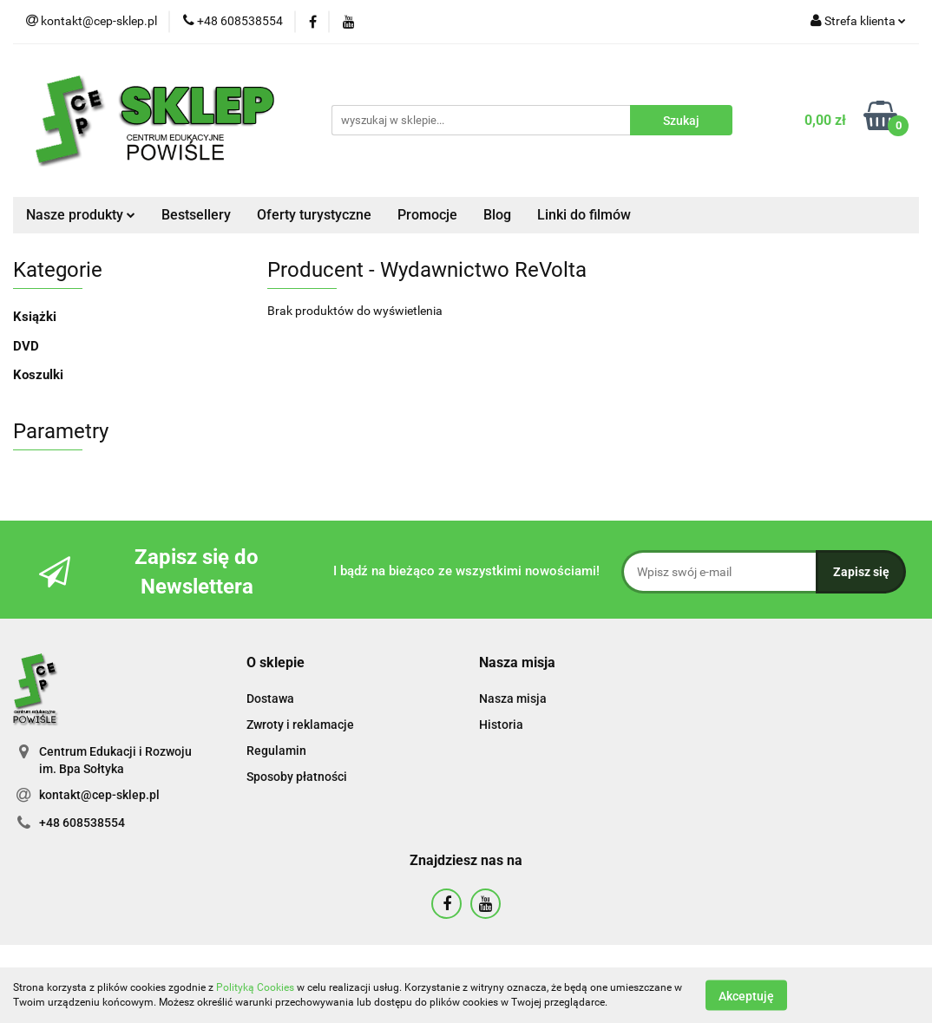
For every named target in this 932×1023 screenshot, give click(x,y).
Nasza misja (513, 698)
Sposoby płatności (296, 777)
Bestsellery (196, 215)
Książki (34, 317)
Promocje (427, 215)
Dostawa (270, 698)
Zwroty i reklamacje (300, 724)
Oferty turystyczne (314, 215)
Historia (501, 724)
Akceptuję (746, 995)
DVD (26, 346)
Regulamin (276, 750)
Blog (497, 215)
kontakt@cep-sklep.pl (99, 795)
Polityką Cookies (255, 987)
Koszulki (38, 375)
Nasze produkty (80, 215)
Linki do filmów (584, 215)
